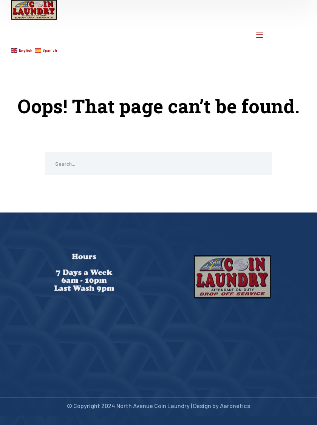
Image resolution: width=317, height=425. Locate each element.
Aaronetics (235, 405)
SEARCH (260, 163)
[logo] (34, 9)
